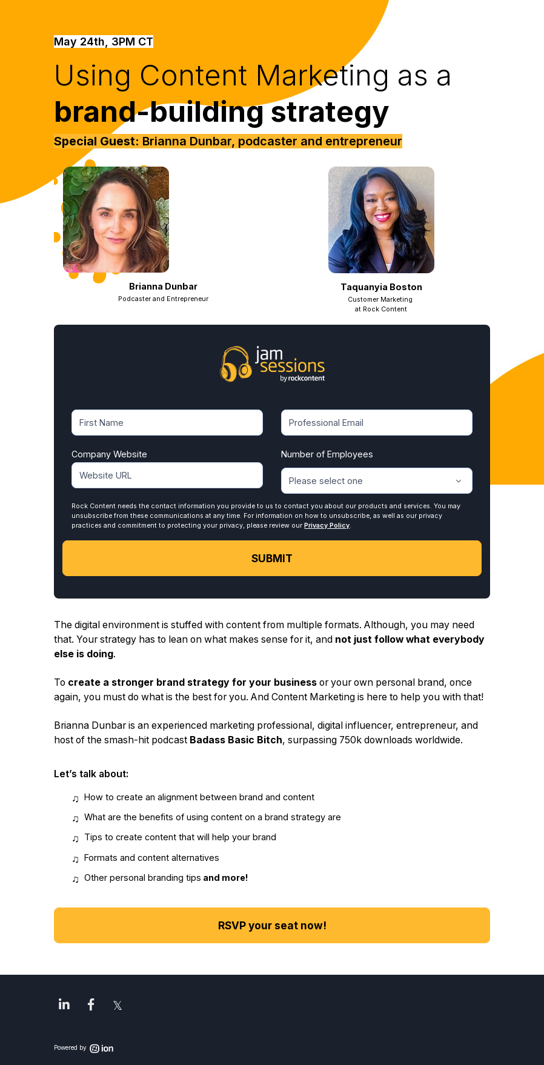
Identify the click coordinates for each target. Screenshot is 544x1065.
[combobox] (377, 481)
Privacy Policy (327, 525)
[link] (64, 1004)
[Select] (377, 481)
